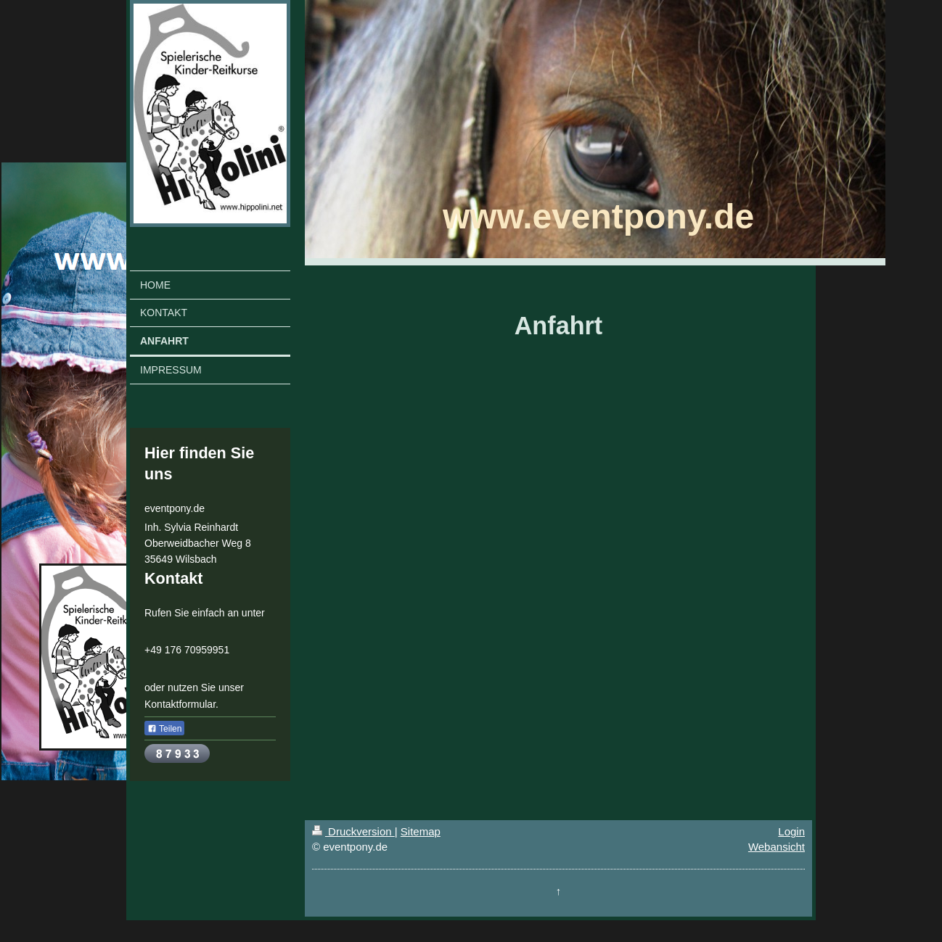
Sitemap (421, 831)
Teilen (164, 729)
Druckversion (353, 831)
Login (791, 831)
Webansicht (776, 846)
